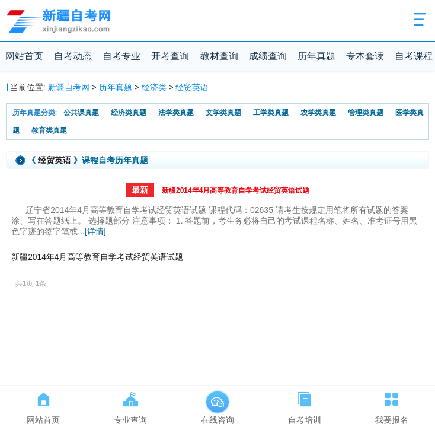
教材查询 (219, 56)
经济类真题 (128, 113)
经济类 (154, 87)
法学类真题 (176, 113)
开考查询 (170, 56)
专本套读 (365, 56)
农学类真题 (318, 113)
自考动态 (73, 56)
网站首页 (24, 56)
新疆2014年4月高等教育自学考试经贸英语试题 (235, 190)
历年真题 (316, 56)
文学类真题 (223, 113)
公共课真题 (81, 113)
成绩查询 (268, 56)
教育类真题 (49, 130)
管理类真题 (365, 113)
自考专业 (121, 56)
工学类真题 (271, 113)
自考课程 (414, 56)
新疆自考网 (68, 87)
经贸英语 (192, 87)
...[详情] (91, 231)
